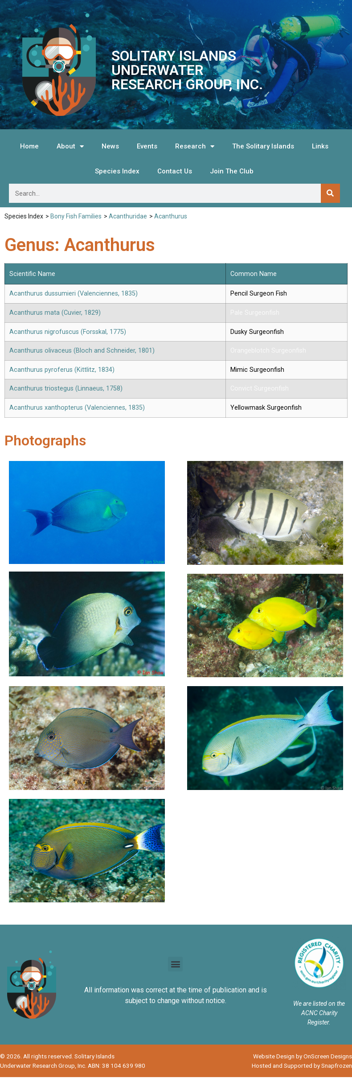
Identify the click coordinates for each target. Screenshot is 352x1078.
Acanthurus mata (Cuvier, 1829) (55, 313)
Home (29, 146)
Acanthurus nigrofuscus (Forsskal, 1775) (67, 332)
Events (147, 146)
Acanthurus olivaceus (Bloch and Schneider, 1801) (82, 350)
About (70, 146)
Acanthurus (170, 216)
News (110, 146)
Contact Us (174, 171)
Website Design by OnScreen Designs (302, 1057)
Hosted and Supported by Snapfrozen (302, 1066)
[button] (175, 965)
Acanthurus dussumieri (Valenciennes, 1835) (73, 293)
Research (194, 146)
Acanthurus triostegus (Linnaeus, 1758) (66, 388)
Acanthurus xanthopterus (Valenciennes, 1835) (77, 407)
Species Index (117, 171)
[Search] (330, 193)
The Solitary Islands (263, 146)
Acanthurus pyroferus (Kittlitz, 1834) (62, 370)
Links (320, 146)
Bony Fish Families (76, 216)
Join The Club (232, 171)
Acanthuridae (128, 216)
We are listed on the (319, 1004)
